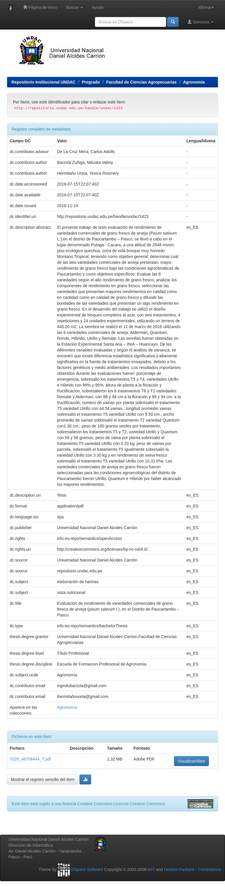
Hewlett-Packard (179, 869)
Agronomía (194, 82)
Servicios (201, 21)
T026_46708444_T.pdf (30, 759)
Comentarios (209, 869)
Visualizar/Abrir (191, 761)
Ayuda (97, 7)
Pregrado (91, 82)
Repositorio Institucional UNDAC (43, 82)
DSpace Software (87, 869)
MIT (151, 869)
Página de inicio (40, 7)
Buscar (74, 7)
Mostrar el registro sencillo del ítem (42, 779)
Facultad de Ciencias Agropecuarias (141, 82)
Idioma (206, 7)
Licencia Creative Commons (139, 803)
